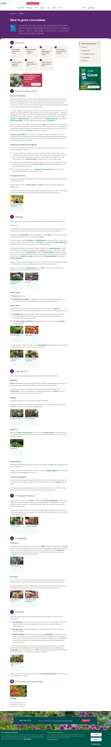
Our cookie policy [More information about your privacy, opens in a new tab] (27, 739)
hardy (51, 464)
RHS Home (13, 13)
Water (12, 383)
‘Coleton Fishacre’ (48, 252)
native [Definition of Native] (25, 648)
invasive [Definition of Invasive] (37, 650)
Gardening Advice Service (48, 674)
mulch (29, 130)
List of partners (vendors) (52, 739)
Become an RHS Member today (55, 721)
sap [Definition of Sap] (27, 629)
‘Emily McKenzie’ (41, 240)
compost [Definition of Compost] (55, 391)
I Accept (96, 734)
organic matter (28, 432)
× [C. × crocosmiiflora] (47, 634)
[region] (55, 738)
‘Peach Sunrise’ (31, 252)
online (40, 185)
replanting (60, 550)
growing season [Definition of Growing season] (14, 391)
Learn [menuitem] (48, 8)
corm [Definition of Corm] (66, 546)
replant (58, 482)
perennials (61, 321)
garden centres (31, 185)
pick (43, 268)
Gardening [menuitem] (29, 8)
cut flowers (50, 120)
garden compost (49, 432)
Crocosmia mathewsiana (49, 500)
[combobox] (16, 3)
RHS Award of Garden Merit (43, 169)
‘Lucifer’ (41, 242)
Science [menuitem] (54, 8)
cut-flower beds (30, 268)
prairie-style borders (16, 120)
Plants (22, 13)
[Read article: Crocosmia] (18, 696)
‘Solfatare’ (30, 240)
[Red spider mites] (18, 629)
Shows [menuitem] (36, 8)
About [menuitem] (84, 8)
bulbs (43, 124)
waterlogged (24, 235)
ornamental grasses (51, 118)
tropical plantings (23, 118)
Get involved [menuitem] (20, 8)
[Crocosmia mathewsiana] (59, 242)
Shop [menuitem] (60, 8)
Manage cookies (96, 744)
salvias (31, 256)
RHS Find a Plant (31, 159)
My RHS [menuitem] (90, 8)
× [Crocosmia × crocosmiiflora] (18, 134)
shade (49, 235)
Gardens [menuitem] (42, 8)
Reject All (96, 739)
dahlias (23, 256)
